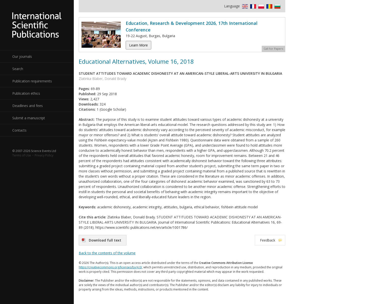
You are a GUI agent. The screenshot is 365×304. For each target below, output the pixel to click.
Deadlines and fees (27, 105)
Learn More (138, 45)
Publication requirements (32, 81)
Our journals (22, 56)
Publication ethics (26, 93)
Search (17, 68)
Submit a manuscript (28, 118)
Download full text (105, 240)
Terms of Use (21, 155)
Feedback (267, 240)
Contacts (19, 130)
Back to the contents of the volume (107, 253)
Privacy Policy (44, 155)
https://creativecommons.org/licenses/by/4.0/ (110, 267)
